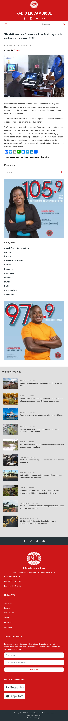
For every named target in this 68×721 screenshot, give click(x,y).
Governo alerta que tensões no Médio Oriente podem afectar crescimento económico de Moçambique (41, 400)
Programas (8, 622)
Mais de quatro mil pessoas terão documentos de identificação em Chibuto (40, 430)
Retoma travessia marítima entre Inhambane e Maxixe (41, 415)
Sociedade (9, 294)
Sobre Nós (8, 603)
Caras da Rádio (9, 613)
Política (7, 286)
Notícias (8, 252)
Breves (17, 50)
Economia (8, 277)
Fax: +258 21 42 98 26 (12, 586)
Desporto (8, 269)
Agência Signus (36, 718)
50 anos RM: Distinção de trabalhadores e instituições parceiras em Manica (38, 522)
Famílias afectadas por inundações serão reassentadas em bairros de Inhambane (42, 446)
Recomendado (10, 290)
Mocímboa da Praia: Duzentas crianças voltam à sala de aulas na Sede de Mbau (42, 507)
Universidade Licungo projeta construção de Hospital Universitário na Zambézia (41, 476)
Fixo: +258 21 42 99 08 (12, 581)
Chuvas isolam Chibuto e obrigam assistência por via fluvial (41, 384)
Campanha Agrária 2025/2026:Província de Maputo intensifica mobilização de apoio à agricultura (40, 492)
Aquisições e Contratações (16, 248)
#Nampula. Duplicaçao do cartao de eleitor (29, 157)
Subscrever (34, 669)
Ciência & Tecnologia (13, 260)
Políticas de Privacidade (34, 715)
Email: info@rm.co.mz (12, 576)
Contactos (8, 627)
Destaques (9, 273)
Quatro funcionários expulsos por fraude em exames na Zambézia (42, 461)
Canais (6, 618)
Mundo (7, 282)
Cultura (7, 264)
